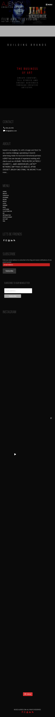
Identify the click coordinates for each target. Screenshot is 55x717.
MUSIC (5, 201)
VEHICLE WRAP (7, 217)
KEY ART (5, 219)
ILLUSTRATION (7, 211)
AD (3, 213)
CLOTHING (6, 209)
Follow (28, 694)
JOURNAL (5, 197)
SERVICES (6, 195)
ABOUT (5, 193)
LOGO (4, 203)
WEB (4, 207)
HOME (5, 191)
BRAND (5, 205)
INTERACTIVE (7, 215)
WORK (5, 199)
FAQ (4, 221)
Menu (49, 5)
